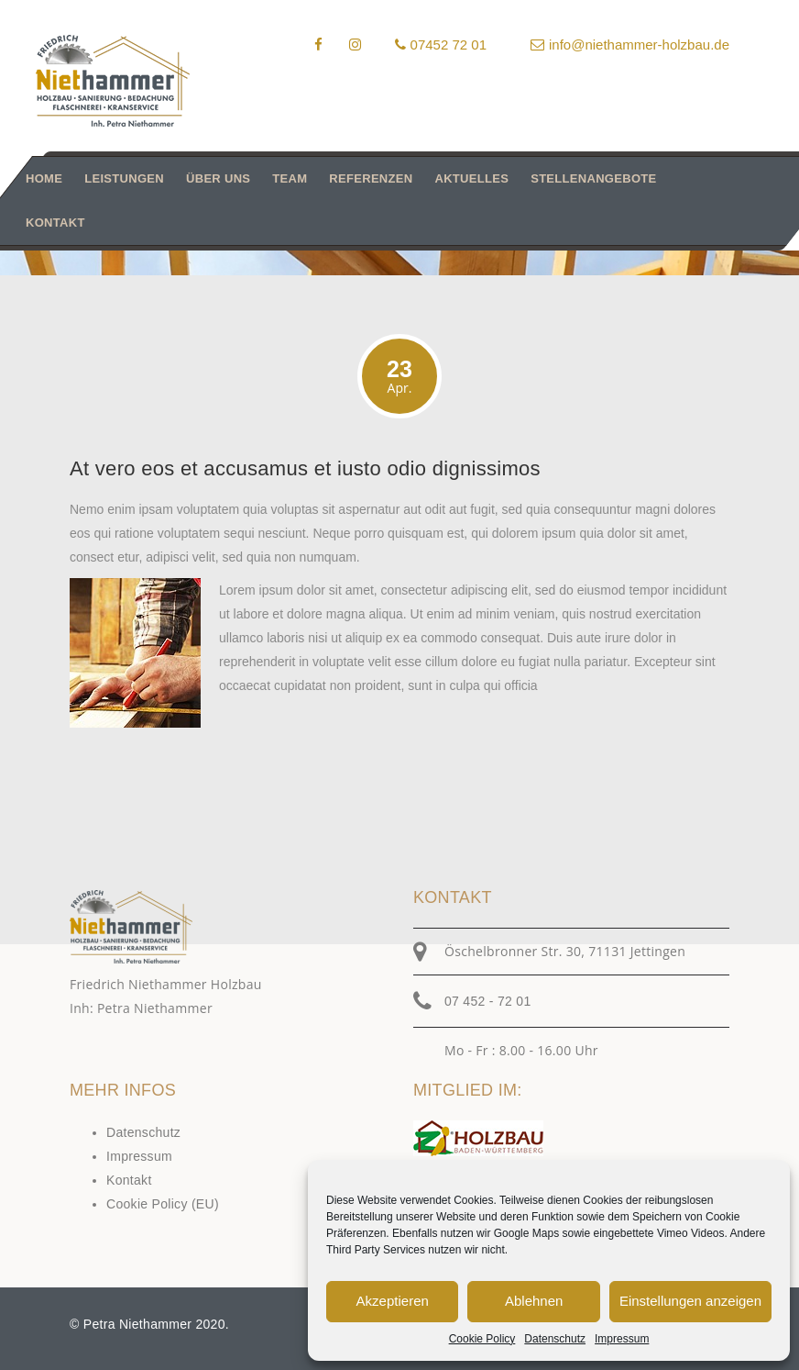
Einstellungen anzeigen (690, 1301)
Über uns (218, 178)
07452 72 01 (441, 44)
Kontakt (55, 222)
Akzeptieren (392, 1301)
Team (289, 178)
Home (44, 178)
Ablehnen (534, 1301)
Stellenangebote (593, 178)
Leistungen (124, 178)
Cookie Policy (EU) (162, 1204)
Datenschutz (555, 1338)
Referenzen (370, 178)
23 (399, 376)
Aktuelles (471, 178)
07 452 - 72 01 (487, 1001)
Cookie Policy (482, 1338)
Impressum (622, 1338)
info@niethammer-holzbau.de (630, 44)
